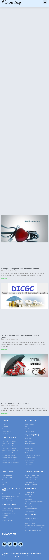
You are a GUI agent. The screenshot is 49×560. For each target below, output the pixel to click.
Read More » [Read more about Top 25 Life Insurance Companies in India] (4, 413)
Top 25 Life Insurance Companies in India (17, 403)
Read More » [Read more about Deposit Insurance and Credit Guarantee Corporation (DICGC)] (4, 349)
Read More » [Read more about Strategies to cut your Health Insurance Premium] (4, 278)
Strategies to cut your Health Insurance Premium (20, 269)
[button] (45, 2)
